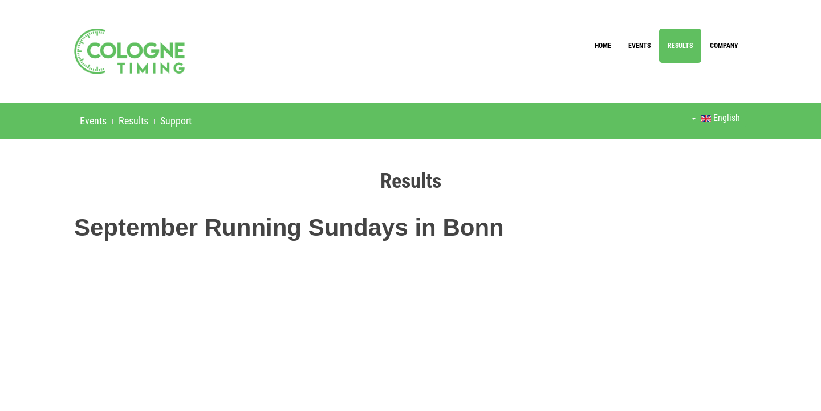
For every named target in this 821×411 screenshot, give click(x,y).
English (716, 117)
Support (176, 121)
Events (639, 46)
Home (603, 46)
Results (680, 46)
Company (724, 46)
